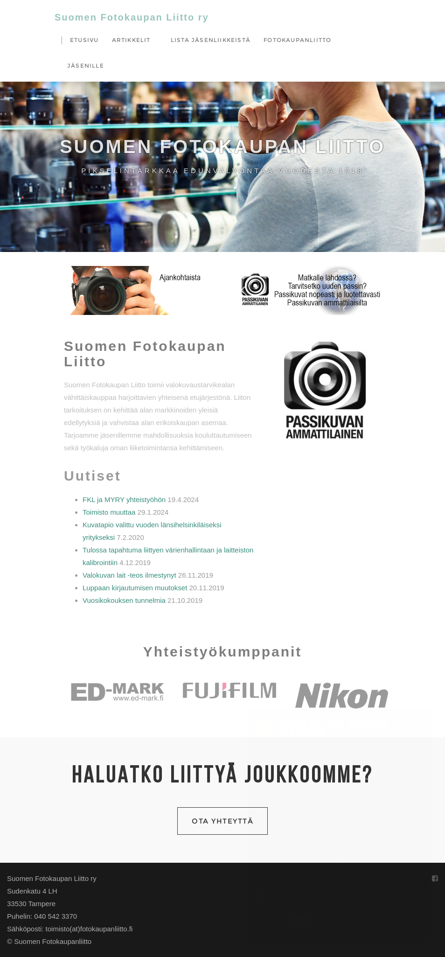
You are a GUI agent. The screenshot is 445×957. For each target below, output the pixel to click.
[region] (135, 290)
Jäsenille (85, 65)
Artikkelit (131, 39)
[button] (135, 290)
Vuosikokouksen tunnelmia (124, 600)
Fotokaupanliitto (297, 39)
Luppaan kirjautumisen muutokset (135, 588)
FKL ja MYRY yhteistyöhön (124, 499)
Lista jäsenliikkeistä (210, 39)
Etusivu (84, 39)
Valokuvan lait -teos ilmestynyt (129, 575)
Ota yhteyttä (222, 821)
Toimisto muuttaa (109, 512)
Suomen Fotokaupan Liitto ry (132, 17)
